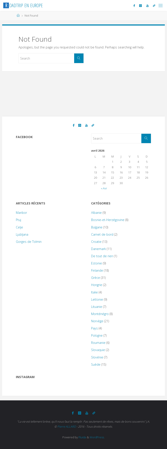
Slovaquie (98, 350)
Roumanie (98, 343)
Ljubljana (22, 234)
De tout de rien (102, 256)
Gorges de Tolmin (29, 242)
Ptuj (18, 220)
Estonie (96, 263)
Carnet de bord (102, 234)
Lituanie (96, 307)
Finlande (97, 270)
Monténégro (100, 314)
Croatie (96, 242)
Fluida (82, 437)
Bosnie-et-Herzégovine (107, 220)
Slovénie (97, 357)
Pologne (97, 335)
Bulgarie (96, 227)
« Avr (104, 188)
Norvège (97, 321)
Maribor (21, 213)
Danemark (98, 249)
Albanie (96, 213)
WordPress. (97, 437)
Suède (95, 364)
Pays (94, 328)
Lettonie (97, 299)
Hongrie (96, 285)
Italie (94, 292)
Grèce (95, 278)
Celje (19, 227)
